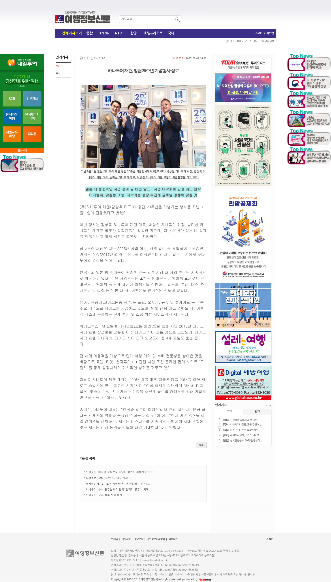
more (268, 405)
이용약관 (172, 539)
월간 (58, 73)
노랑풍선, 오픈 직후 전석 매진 (104, 495)
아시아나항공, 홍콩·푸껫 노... (246, 424)
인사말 (114, 539)
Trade (104, 33)
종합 (89, 33)
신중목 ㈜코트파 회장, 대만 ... (245, 420)
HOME (258, 33)
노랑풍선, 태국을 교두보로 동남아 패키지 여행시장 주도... (121, 472)
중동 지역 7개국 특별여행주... (245, 430)
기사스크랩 (99, 58)
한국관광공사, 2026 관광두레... (246, 440)
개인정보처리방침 (156, 539)
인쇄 (86, 58)
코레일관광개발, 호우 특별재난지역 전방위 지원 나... (118, 483)
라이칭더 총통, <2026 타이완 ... (246, 435)
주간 (58, 66)
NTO (118, 33)
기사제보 (126, 539)
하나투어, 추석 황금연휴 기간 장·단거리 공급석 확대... (119, 489)
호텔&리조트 (153, 33)
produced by (196, 579)
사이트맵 (269, 33)
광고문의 (138, 539)
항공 (133, 33)
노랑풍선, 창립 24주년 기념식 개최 (107, 478)
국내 (171, 33)
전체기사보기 (72, 33)
